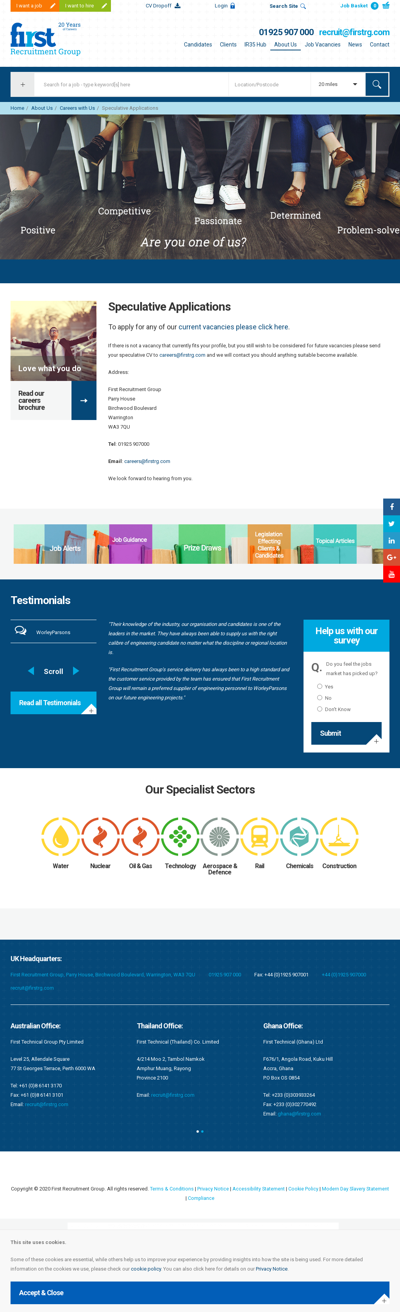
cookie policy (146, 1269)
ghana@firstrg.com (173, 1114)
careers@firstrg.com (182, 355)
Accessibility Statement (269, 1189)
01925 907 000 (286, 32)
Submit (330, 733)
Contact (379, 44)
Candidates (198, 44)
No (324, 698)
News (355, 44)
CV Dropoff (158, 6)
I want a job (29, 6)
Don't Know (334, 709)
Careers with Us (77, 108)
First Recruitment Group (59, 39)
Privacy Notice (272, 1269)
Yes (325, 687)
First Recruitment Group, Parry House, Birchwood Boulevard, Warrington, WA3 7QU (103, 975)
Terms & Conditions (183, 1189)
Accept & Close (41, 1293)
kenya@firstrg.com (299, 1104)
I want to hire (79, 6)
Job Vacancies (323, 44)
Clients (228, 44)
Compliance (213, 1198)
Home (17, 108)
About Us (285, 44)
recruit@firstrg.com (354, 32)
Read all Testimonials (49, 703)
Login (221, 6)
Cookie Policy (315, 1189)
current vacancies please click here (233, 327)
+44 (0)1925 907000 (344, 975)
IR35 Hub (255, 44)
